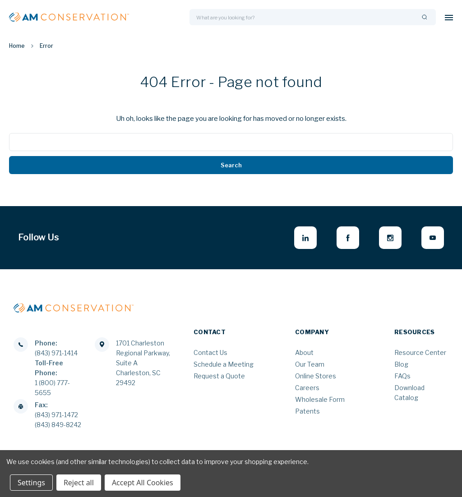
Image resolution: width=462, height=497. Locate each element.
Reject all (79, 483)
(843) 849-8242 (58, 424)
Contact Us (210, 352)
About (304, 352)
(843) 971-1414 (56, 353)
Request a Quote (219, 376)
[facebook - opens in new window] (348, 237)
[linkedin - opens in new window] (305, 237)
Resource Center (420, 352)
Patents (307, 411)
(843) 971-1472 (56, 415)
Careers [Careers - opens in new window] (307, 387)
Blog (401, 364)
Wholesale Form (320, 399)
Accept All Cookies (142, 483)
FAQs (402, 376)
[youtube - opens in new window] (432, 237)
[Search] (424, 17)
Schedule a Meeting (224, 364)
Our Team (309, 364)
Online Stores (315, 376)
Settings (31, 483)
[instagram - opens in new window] (390, 237)
